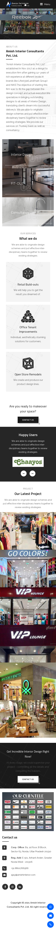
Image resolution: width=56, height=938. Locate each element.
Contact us (28, 445)
